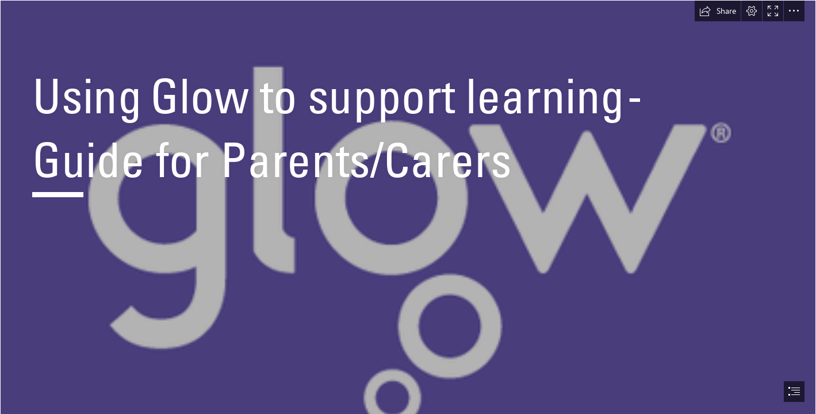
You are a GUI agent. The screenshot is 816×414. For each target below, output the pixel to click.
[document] (408, 207)
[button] (718, 11)
